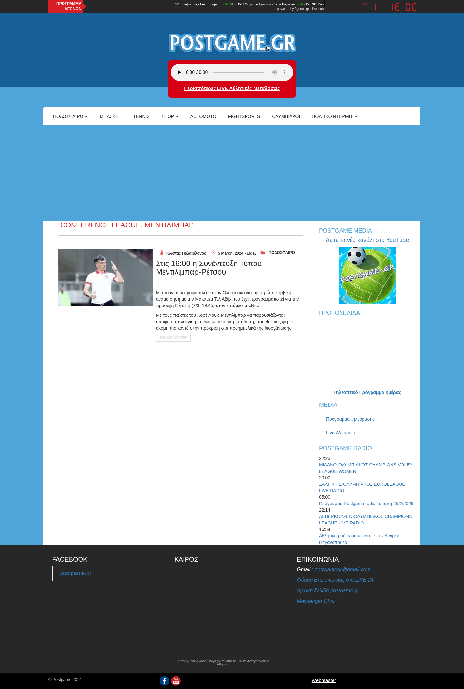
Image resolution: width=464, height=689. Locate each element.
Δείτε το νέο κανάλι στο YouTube (367, 240)
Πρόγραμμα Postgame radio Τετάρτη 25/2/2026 (366, 503)
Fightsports (244, 116)
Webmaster (324, 680)
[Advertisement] (232, 173)
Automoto (203, 116)
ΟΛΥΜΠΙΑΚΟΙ (286, 116)
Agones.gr (302, 9)
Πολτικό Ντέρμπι (335, 116)
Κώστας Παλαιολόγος (186, 253)
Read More (173, 337)
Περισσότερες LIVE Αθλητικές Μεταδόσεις (232, 88)
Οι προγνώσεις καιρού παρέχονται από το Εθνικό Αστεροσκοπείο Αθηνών (222, 663)
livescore (318, 9)
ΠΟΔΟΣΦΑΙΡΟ (281, 252)
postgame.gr (75, 573)
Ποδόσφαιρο (70, 116)
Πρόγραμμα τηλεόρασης (350, 419)
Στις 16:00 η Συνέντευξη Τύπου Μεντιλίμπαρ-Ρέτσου (209, 267)
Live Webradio (340, 432)
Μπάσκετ (110, 116)
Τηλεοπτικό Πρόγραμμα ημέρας (367, 392)
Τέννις (141, 116)
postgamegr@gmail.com (342, 569)
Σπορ (170, 116)
